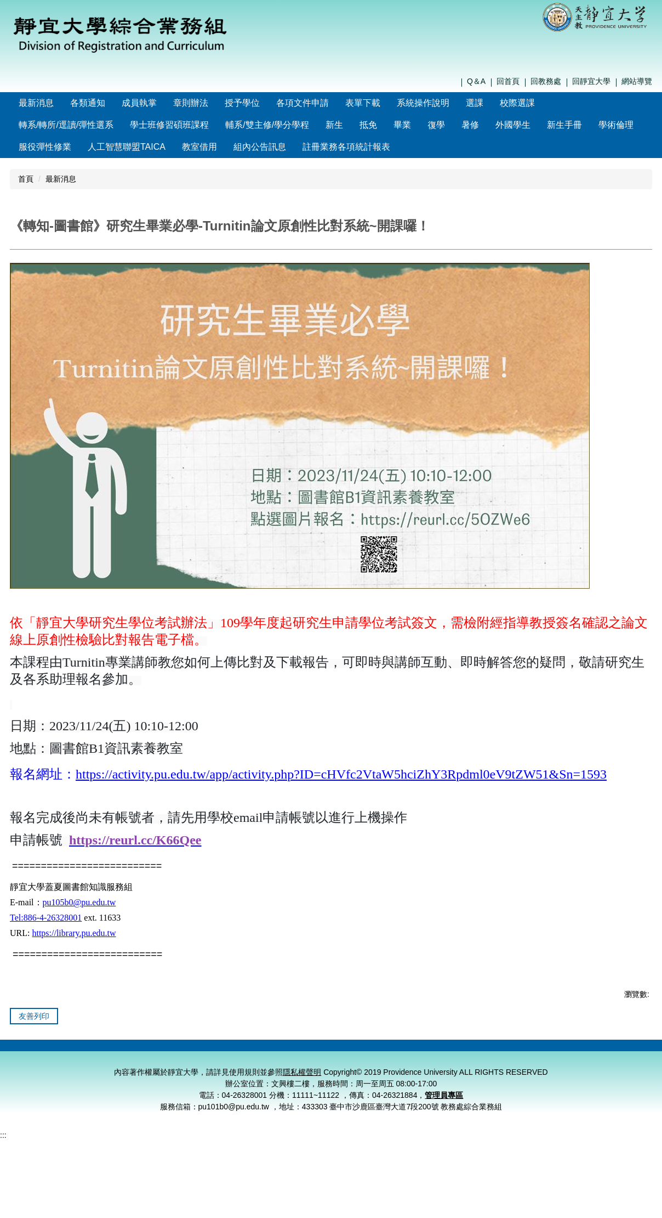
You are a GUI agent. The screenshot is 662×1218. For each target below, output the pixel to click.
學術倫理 (616, 124)
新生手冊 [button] (564, 124)
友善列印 (34, 1043)
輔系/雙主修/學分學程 (267, 124)
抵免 (368, 124)
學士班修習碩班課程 (169, 124)
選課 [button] (498, 103)
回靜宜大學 (591, 81)
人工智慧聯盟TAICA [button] (127, 146)
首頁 (25, 178)
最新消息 (59, 103)
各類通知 (111, 103)
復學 (436, 124)
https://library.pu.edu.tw (74, 960)
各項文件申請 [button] (326, 103)
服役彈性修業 (45, 146)
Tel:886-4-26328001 (46, 944)
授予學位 (265, 103)
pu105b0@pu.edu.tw (79, 929)
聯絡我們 (459, 1079)
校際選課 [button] (540, 103)
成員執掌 (162, 103)
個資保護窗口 (570, 1079)
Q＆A (476, 81)
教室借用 (199, 146)
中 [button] (621, 272)
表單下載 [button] (386, 103)
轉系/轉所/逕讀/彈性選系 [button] (66, 124)
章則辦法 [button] (214, 103)
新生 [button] (334, 124)
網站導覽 (636, 81)
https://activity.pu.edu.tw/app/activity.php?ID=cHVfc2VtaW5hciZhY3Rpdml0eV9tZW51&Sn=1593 (341, 801)
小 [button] (600, 272)
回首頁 (508, 81)
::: (22, 103)
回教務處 (545, 81)
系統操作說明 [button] (446, 103)
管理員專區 (444, 1135)
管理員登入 (626, 1079)
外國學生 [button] (512, 124)
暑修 (470, 124)
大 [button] (643, 272)
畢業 (402, 124)
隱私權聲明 (514, 1079)
